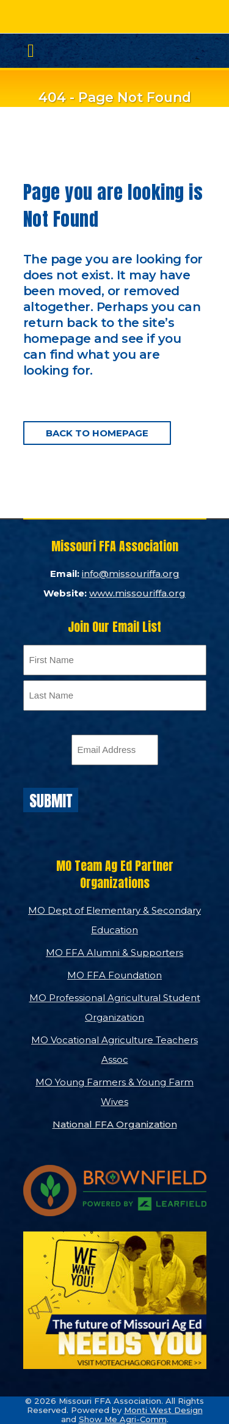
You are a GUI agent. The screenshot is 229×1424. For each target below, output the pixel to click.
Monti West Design (163, 1410)
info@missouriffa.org (131, 573)
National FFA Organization (115, 1124)
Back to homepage (97, 433)
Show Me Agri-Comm (123, 1419)
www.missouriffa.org (137, 593)
